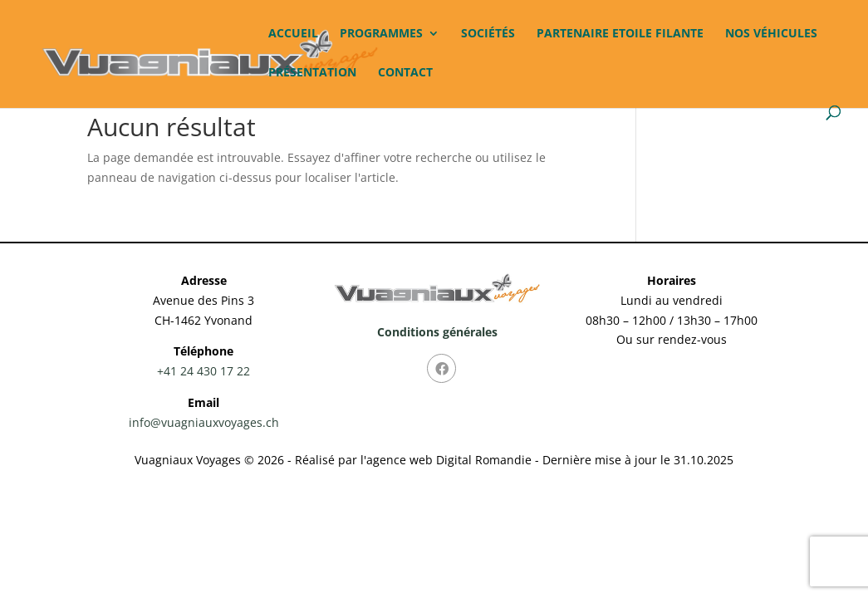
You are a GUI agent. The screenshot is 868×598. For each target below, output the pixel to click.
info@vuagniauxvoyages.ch (204, 422)
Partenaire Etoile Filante (620, 34)
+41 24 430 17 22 (203, 371)
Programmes (381, 34)
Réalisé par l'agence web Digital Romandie (413, 460)
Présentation (312, 73)
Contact (405, 73)
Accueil (293, 34)
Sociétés (488, 34)
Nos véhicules (771, 34)
